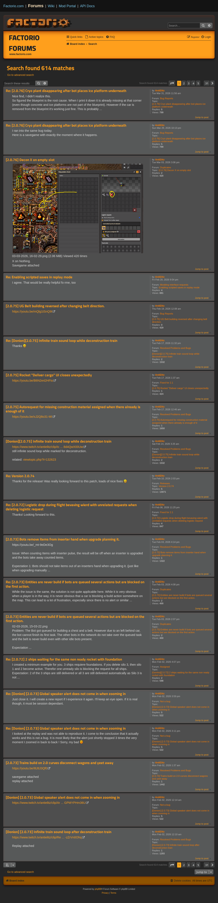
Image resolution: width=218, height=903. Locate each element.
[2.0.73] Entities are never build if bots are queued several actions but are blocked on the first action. (182, 596)
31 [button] (206, 83)
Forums (36, 5)
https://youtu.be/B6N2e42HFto (32, 380)
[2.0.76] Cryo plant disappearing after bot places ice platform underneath (178, 105)
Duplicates (165, 167)
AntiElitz (160, 90)
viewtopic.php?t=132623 (39, 459)
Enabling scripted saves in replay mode (179, 287)
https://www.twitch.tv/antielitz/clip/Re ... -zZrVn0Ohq (47, 837)
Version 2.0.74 (166, 486)
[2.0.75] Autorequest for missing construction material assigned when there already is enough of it (179, 421)
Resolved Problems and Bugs (175, 348)
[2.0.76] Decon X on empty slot (175, 170)
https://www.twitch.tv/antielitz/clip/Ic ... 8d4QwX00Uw (47, 447)
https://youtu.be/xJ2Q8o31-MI (32, 416)
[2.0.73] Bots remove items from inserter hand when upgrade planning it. (179, 553)
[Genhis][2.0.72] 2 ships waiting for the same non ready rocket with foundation (180, 674)
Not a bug (165, 701)
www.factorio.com (20, 54)
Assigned (165, 666)
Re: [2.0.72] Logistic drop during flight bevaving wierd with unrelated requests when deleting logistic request (71, 507)
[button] (172, 83)
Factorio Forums (24, 43)
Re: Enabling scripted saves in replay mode (39, 277)
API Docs (87, 6)
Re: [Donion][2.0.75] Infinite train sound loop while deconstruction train (61, 340)
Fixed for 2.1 (166, 382)
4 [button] (193, 83)
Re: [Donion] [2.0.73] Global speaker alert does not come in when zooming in (66, 694)
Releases (165, 483)
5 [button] (198, 83)
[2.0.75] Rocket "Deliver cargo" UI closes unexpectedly (180, 388)
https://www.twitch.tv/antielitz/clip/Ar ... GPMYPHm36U (49, 802)
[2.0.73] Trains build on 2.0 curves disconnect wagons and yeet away (180, 777)
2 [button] (184, 83)
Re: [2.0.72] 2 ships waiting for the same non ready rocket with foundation (64, 659)
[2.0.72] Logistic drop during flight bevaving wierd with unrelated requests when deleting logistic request (180, 519)
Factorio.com (13, 6)
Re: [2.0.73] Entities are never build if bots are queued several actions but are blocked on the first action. (75, 584)
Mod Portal (67, 6)
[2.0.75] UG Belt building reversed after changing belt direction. (179, 320)
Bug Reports (166, 98)
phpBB (98, 889)
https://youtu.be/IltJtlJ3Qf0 (29, 768)
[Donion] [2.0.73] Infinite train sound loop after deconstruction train (175, 846)
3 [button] (188, 83)
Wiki (51, 6)
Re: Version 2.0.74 (20, 476)
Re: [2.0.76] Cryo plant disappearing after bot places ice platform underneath (66, 91)
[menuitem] (94, 37)
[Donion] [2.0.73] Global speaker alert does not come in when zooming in (180, 708)
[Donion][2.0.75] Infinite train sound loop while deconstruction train (175, 355)
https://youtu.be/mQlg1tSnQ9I (32, 311)
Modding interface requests (174, 284)
